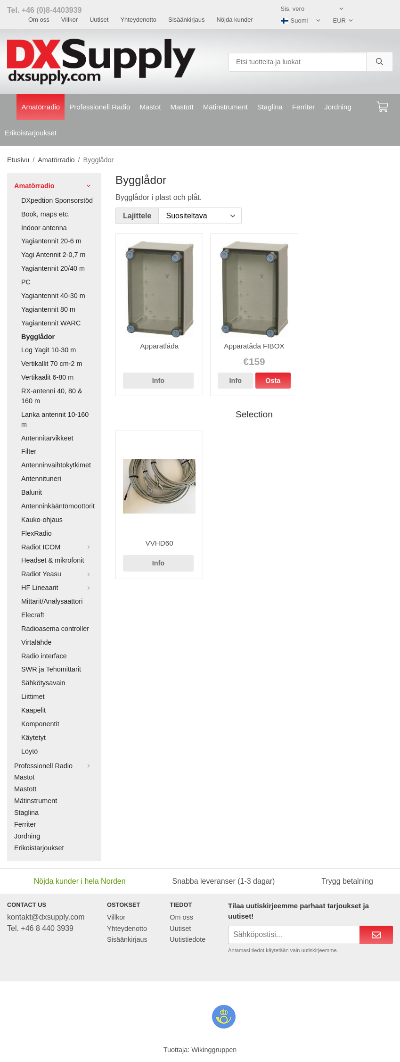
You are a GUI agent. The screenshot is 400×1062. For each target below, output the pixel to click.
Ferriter (303, 107)
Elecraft (32, 615)
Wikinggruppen (214, 1050)
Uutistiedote (187, 939)
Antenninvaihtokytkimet (56, 465)
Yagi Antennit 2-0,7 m (53, 254)
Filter (28, 451)
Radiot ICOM (57, 547)
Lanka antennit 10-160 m (55, 419)
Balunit (31, 492)
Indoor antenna (44, 228)
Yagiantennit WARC (51, 323)
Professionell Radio (99, 107)
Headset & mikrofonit (52, 560)
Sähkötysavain (43, 683)
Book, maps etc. (45, 214)
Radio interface (44, 656)
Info (158, 380)
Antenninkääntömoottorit (57, 506)
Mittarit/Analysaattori (51, 601)
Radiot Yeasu (57, 574)
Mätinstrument (225, 107)
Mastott (181, 107)
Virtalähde (36, 642)
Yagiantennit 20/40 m (53, 268)
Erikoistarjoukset (31, 133)
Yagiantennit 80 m (48, 309)
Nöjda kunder (234, 19)
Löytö (29, 751)
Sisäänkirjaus (186, 19)
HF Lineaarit (57, 587)
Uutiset (99, 19)
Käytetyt (33, 737)
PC (26, 282)
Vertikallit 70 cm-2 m (51, 363)
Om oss (38, 19)
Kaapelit (33, 710)
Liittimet (33, 696)
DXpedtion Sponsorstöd (57, 200)
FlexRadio (36, 533)
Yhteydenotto (138, 19)
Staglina (270, 107)
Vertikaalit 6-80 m (47, 377)
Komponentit (40, 724)
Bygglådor (38, 336)
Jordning (337, 107)
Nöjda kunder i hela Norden (80, 881)
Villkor (69, 19)
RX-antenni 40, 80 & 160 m (51, 396)
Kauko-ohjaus (42, 519)
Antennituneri (41, 478)
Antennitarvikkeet (47, 438)
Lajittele (137, 216)
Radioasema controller (55, 628)
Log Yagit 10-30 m (48, 350)
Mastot (150, 107)
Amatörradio (40, 107)
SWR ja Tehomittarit (51, 669)
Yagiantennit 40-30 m (53, 295)
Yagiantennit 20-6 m (51, 241)
